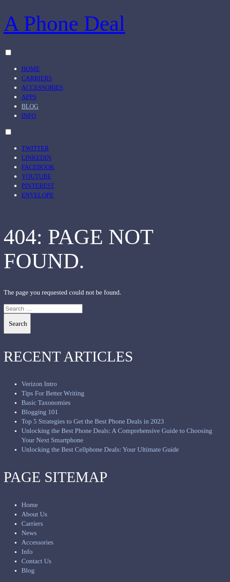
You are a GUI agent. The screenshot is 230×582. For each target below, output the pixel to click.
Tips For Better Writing (52, 393)
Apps (28, 97)
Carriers (36, 78)
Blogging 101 (39, 412)
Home (30, 69)
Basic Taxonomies (46, 402)
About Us (34, 514)
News (29, 532)
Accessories (42, 87)
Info (28, 115)
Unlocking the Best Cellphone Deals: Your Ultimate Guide (100, 449)
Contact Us (36, 561)
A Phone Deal (64, 23)
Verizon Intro (39, 383)
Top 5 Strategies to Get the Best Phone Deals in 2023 (92, 421)
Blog (29, 106)
